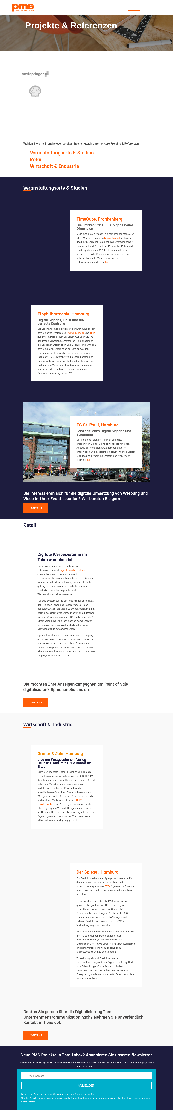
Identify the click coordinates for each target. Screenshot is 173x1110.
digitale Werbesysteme (73, 570)
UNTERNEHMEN (66, 8)
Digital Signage (75, 333)
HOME (37, 8)
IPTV (93, 333)
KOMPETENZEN (91, 8)
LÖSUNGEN (114, 8)
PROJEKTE (134, 8)
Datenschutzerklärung (85, 1094)
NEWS (48, 8)
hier (107, 262)
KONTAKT (150, 8)
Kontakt (35, 508)
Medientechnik (112, 238)
